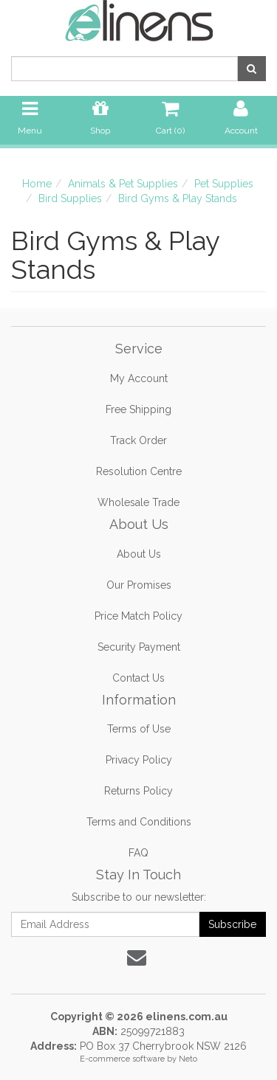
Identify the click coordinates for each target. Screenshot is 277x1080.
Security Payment (139, 647)
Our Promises (138, 585)
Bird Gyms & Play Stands (177, 198)
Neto (188, 1059)
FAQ (138, 853)
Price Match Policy (138, 616)
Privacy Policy (139, 760)
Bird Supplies (70, 198)
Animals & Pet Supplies (123, 184)
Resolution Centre (139, 471)
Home (37, 184)
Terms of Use (139, 729)
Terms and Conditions (138, 822)
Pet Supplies (223, 184)
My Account (139, 378)
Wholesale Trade (138, 502)
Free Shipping (138, 409)
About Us (139, 554)
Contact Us (138, 678)
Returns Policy (138, 791)
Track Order (138, 440)
